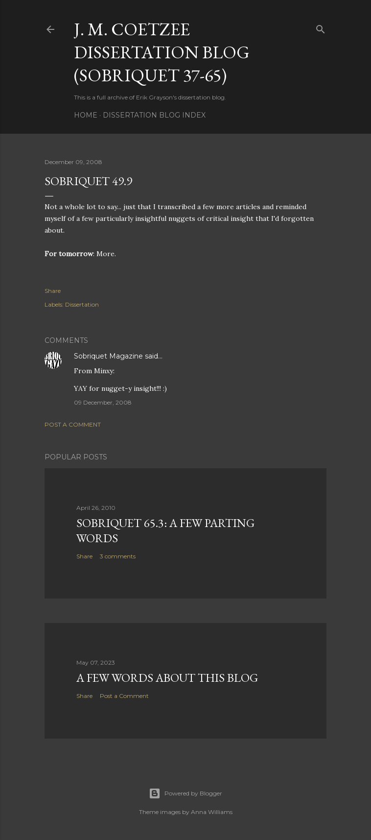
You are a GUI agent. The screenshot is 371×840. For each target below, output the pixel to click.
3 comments (118, 556)
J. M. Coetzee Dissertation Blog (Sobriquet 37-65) (162, 52)
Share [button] (53, 290)
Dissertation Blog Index (154, 115)
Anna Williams (211, 812)
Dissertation (82, 304)
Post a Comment (73, 424)
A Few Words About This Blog (167, 677)
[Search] (320, 27)
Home (85, 115)
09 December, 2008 (103, 402)
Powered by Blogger (185, 793)
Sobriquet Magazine (108, 356)
